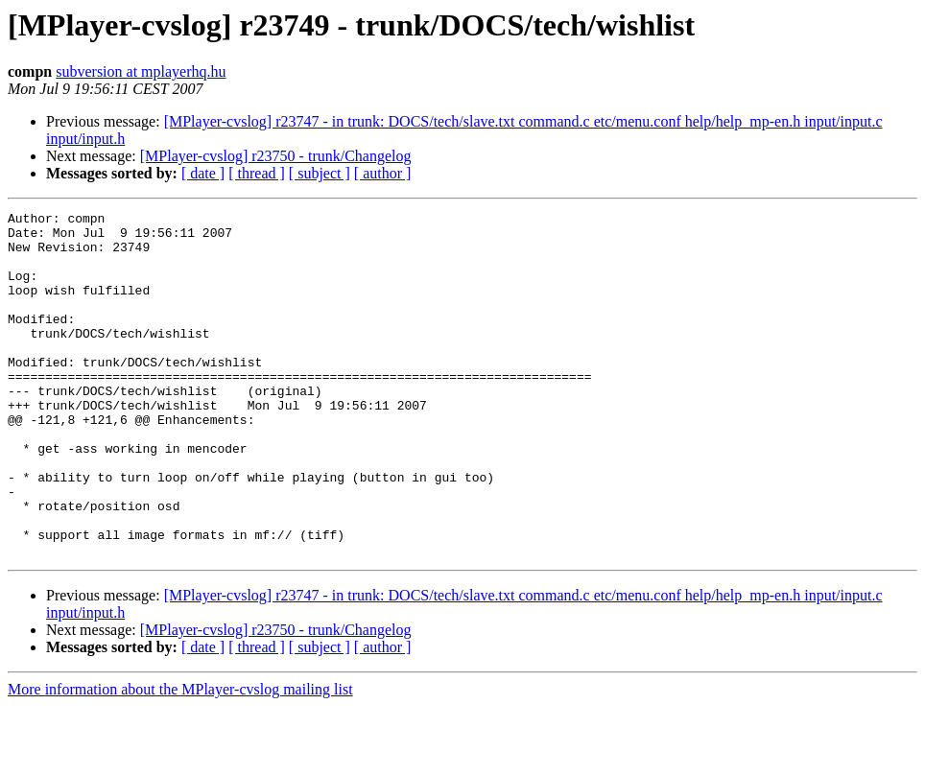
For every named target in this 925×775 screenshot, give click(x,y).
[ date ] (203, 173)
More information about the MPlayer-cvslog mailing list (180, 758)
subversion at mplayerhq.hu (140, 71)
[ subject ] (319, 173)
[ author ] (383, 173)
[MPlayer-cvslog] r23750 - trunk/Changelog (276, 156)
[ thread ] (256, 173)
